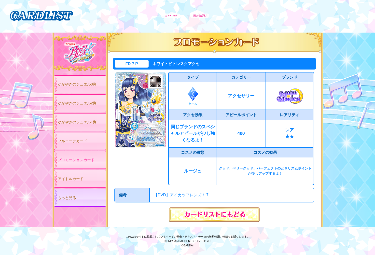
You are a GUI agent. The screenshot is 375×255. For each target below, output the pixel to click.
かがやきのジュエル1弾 (77, 122)
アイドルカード (70, 179)
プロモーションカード (76, 160)
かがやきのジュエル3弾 (77, 84)
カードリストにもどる (214, 214)
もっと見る (67, 198)
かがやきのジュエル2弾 (77, 103)
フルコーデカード (72, 141)
